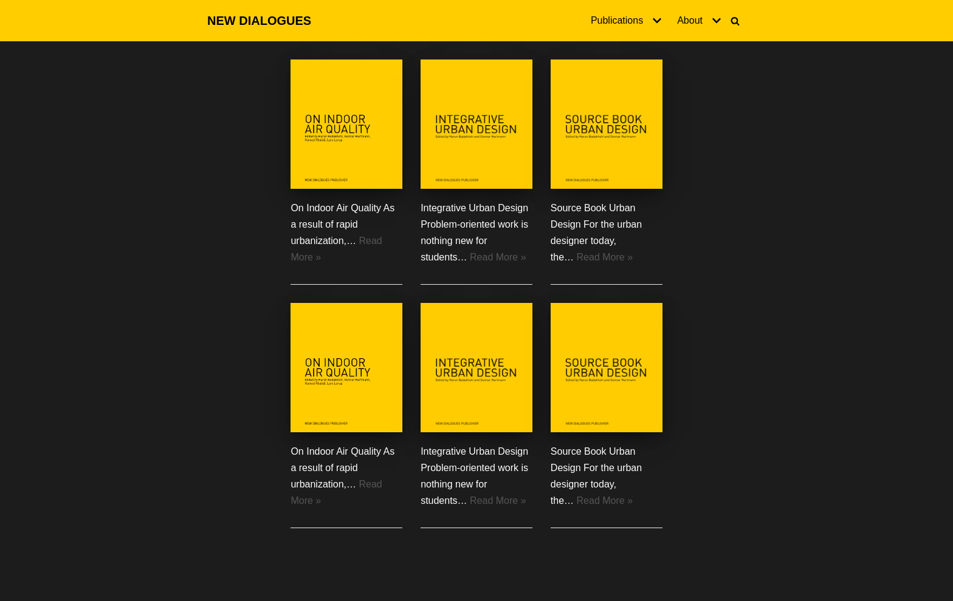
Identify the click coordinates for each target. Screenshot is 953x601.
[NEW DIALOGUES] (259, 20)
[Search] (735, 20)
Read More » (498, 257)
